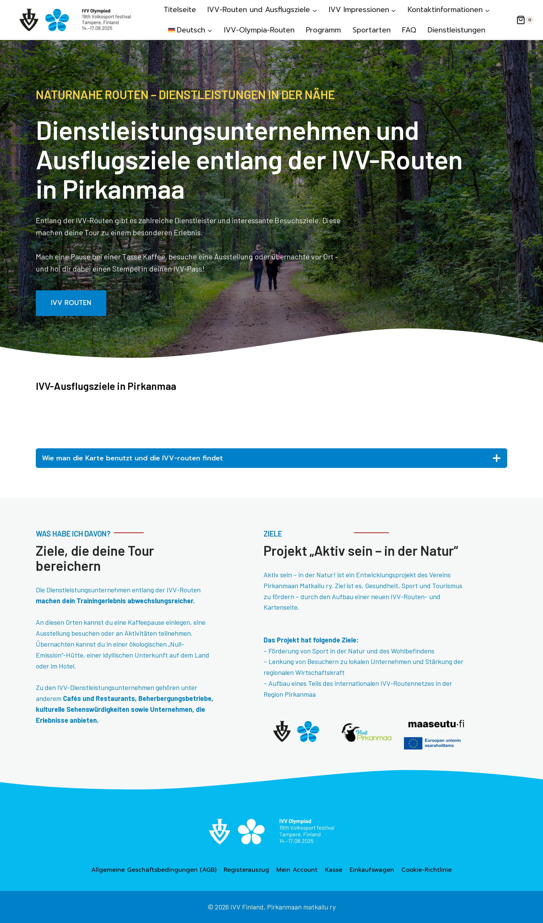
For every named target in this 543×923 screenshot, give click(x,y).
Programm (323, 30)
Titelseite (180, 9)
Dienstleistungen (456, 30)
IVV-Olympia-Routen (259, 30)
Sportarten (372, 30)
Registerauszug (246, 869)
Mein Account (297, 869)
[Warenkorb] (525, 20)
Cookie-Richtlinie (426, 869)
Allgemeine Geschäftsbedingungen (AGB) (153, 869)
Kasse (333, 869)
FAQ (409, 30)
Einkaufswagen (372, 869)
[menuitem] (190, 30)
